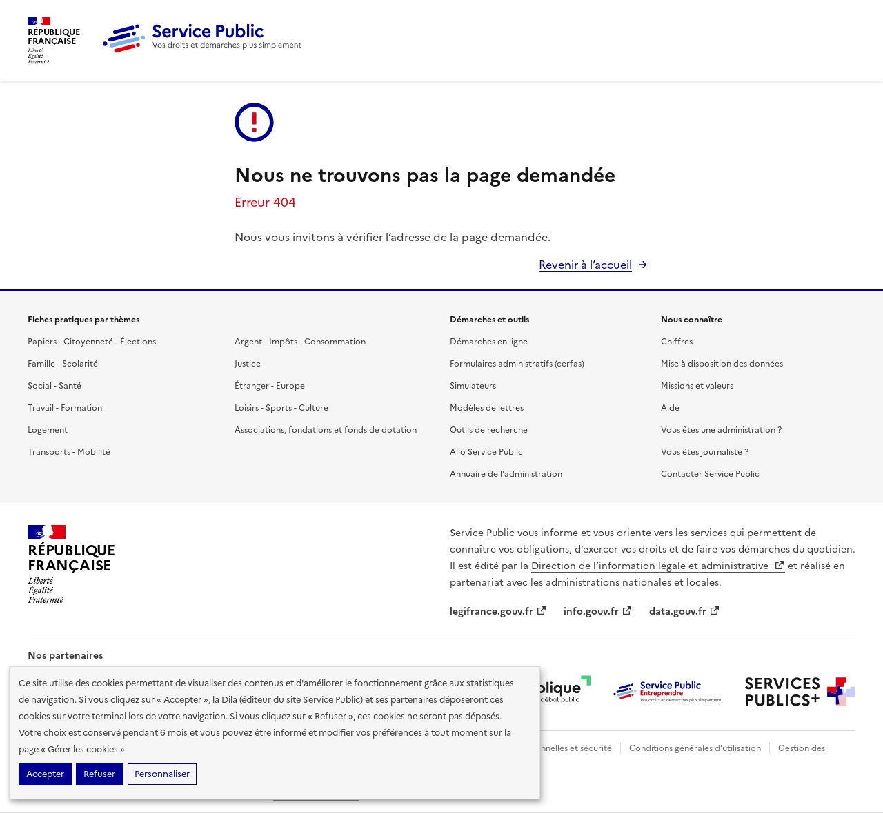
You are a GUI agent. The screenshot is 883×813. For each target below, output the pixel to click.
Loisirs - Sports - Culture (281, 408)
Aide (670, 408)
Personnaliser (162, 774)
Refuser (99, 774)
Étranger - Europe (270, 386)
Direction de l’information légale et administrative (658, 566)
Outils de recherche (489, 430)
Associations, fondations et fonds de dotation (326, 430)
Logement (48, 430)
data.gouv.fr (684, 611)
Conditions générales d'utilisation (695, 748)
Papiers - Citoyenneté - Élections (92, 342)
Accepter (45, 774)
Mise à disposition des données (722, 364)
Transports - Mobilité (69, 452)
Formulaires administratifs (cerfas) (517, 364)
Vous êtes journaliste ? (704, 452)
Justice (248, 364)
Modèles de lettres (487, 408)
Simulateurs (473, 386)
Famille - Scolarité (63, 364)
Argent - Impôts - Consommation (300, 342)
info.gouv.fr (598, 611)
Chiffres (677, 342)
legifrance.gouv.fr (498, 611)
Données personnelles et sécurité (546, 748)
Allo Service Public (486, 452)
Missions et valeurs (697, 386)
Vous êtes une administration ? (721, 430)
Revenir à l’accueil (585, 264)
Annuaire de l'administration (506, 474)
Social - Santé (54, 386)
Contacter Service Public (710, 474)
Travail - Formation (65, 408)
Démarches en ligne (489, 342)
